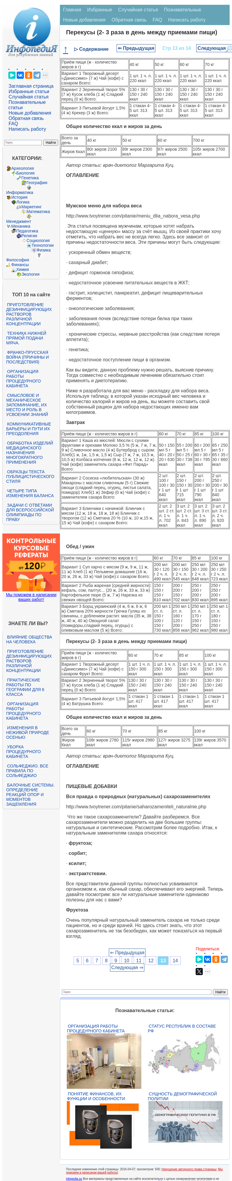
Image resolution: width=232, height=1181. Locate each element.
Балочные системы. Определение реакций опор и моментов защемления (30, 795)
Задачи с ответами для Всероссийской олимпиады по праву (30, 512)
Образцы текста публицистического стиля (30, 476)
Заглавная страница (31, 86)
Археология (22, 168)
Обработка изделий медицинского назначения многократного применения (29, 453)
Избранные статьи (29, 91)
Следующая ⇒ (127, 967)
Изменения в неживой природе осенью (27, 732)
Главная (72, 9)
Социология (38, 240)
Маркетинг (31, 206)
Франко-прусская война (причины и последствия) (27, 357)
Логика (23, 202)
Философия (17, 260)
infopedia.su (74, 1178)
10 (126, 960)
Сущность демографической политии (182, 1096)
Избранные (99, 9)
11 (139, 960)
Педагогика (27, 231)
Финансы (20, 264)
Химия (22, 269)
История (19, 197)
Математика (38, 211)
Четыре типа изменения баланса (30, 493)
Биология (25, 173)
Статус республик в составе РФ (182, 1028)
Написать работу (27, 129)
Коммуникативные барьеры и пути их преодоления (28, 429)
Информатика (19, 192)
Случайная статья (29, 96)
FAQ (13, 123)
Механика (20, 226)
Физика (44, 250)
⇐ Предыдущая (136, 48)
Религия (29, 235)
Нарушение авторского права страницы (189, 1169)
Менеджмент (18, 221)
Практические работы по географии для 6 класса (25, 687)
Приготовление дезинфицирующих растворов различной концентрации (29, 314)
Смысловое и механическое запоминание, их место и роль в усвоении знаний (27, 405)
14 (175, 960)
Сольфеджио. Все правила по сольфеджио (27, 771)
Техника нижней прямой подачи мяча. (26, 338)
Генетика (30, 177)
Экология (30, 274)
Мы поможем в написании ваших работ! (31, 597)
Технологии (43, 245)
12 (151, 960)
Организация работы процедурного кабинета (23, 378)
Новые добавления (30, 112)
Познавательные (182, 9)
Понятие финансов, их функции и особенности (96, 1096)
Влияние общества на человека (29, 639)
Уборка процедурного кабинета (23, 751)
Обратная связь (26, 118)
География (37, 182)
